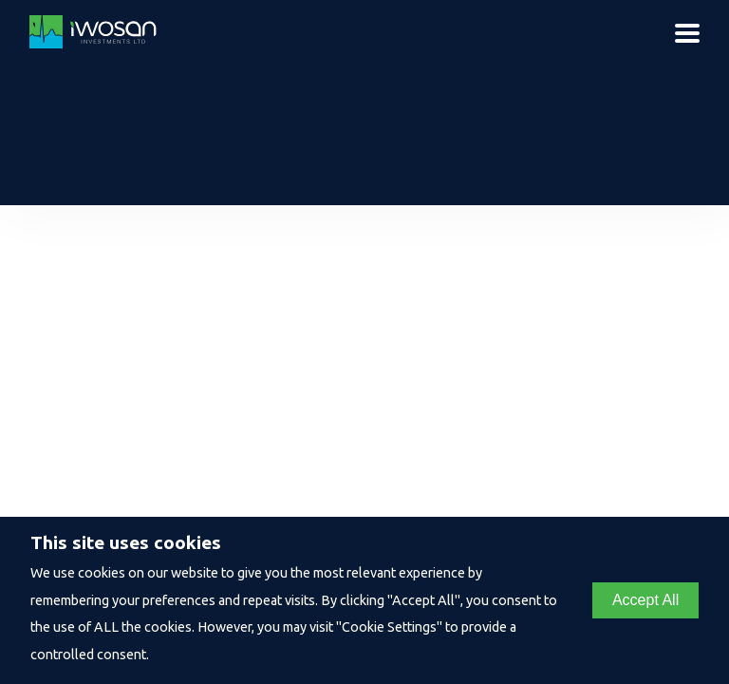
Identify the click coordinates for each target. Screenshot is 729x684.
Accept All (645, 600)
